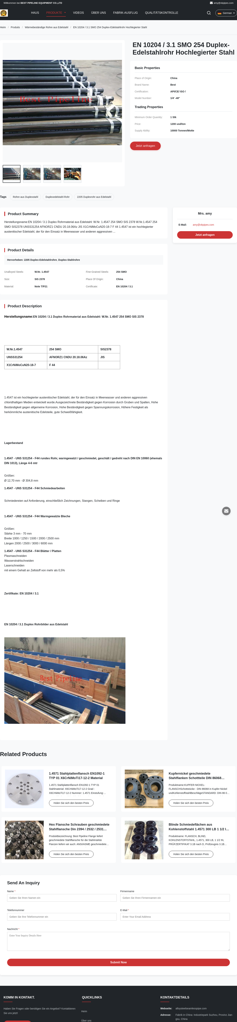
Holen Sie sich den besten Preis (71, 803)
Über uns (98, 12)
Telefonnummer (15, 910)
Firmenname (127, 891)
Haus (35, 12)
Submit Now (118, 965)
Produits (15, 27)
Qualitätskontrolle (161, 12)
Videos (78, 12)
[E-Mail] (226, 511)
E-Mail (124, 910)
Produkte (54, 12)
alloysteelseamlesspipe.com (191, 1011)
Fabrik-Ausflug (125, 12)
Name (11, 891)
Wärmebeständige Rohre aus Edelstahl (46, 27)
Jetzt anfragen (205, 234)
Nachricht (13, 929)
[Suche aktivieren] (209, 13)
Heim (3, 27)
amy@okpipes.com (223, 3)
